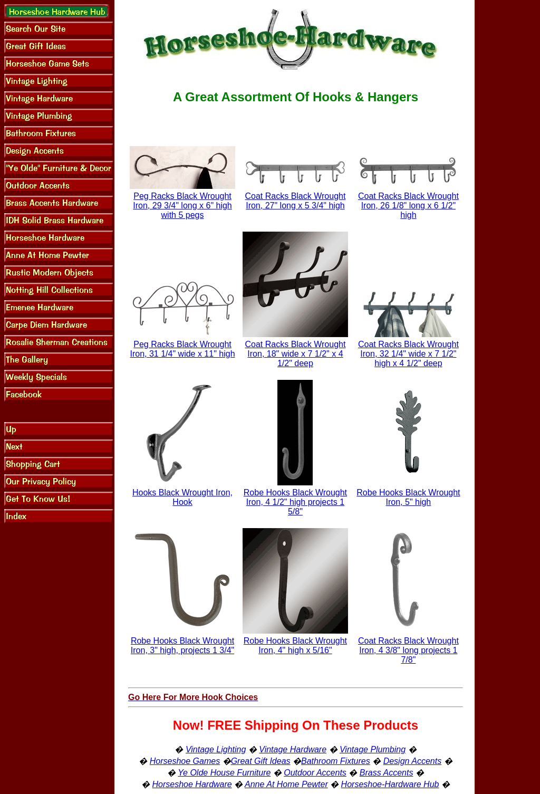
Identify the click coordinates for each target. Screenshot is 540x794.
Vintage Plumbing (373, 749)
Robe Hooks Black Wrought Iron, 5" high (408, 497)
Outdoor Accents (315, 772)
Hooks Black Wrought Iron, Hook (182, 497)
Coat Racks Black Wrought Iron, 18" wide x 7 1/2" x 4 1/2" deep (295, 354)
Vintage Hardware (292, 749)
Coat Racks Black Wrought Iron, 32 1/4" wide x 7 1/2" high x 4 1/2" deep (408, 354)
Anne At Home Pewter (286, 784)
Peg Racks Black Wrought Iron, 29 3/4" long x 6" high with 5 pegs (182, 205)
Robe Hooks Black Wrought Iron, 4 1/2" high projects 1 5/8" (295, 502)
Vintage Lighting (216, 749)
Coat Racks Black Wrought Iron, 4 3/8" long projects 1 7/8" (408, 650)
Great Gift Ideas (261, 761)
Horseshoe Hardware (192, 784)
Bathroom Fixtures (335, 761)
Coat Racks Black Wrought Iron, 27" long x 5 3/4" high (295, 201)
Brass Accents (386, 772)
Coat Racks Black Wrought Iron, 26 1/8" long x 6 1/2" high (408, 205)
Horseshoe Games (185, 761)
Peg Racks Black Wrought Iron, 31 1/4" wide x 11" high (182, 349)
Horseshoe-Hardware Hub (390, 784)
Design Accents (412, 761)
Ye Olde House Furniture (224, 772)
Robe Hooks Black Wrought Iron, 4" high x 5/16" (295, 645)
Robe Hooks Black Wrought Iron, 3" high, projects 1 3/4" (182, 645)
